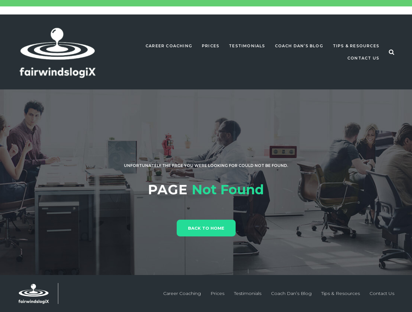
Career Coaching (168, 45)
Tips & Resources (356, 45)
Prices (210, 45)
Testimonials (247, 45)
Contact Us (363, 58)
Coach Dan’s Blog (299, 45)
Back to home (206, 228)
